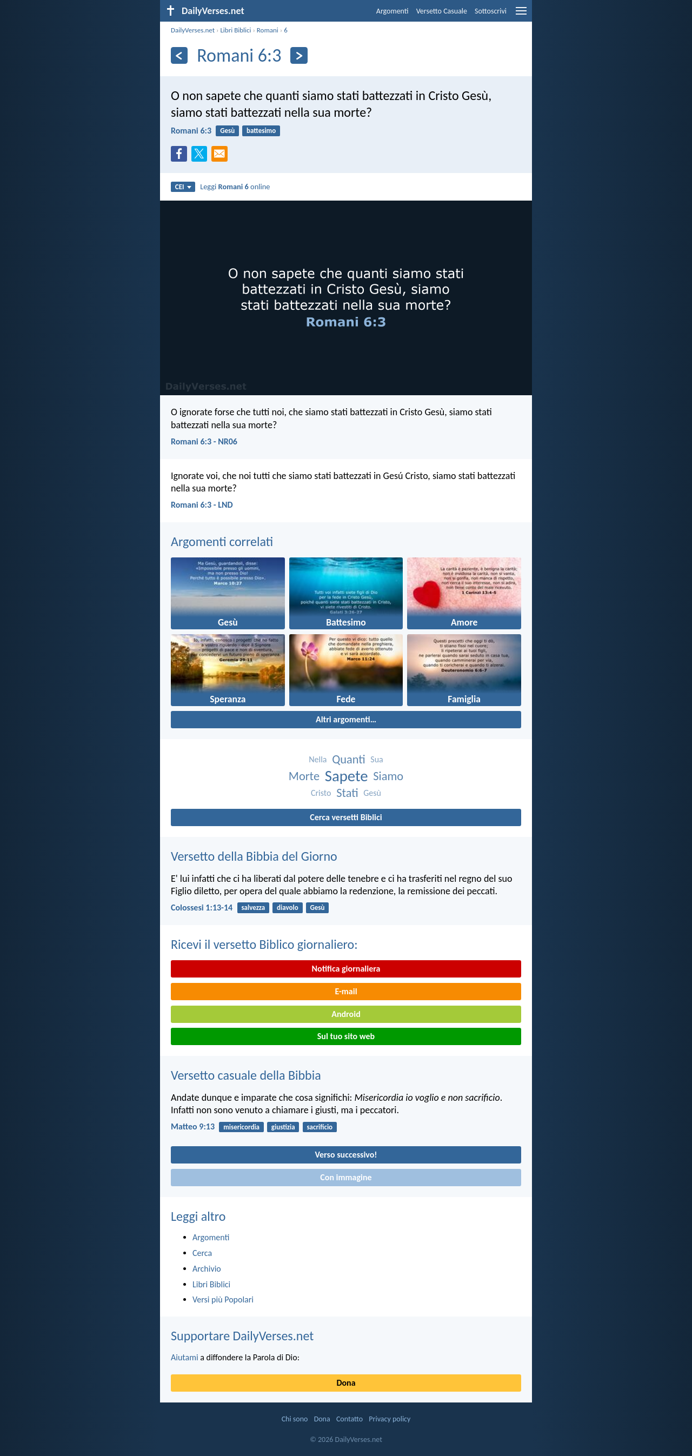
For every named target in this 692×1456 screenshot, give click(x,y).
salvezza (253, 907)
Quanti (348, 759)
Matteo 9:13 (193, 1126)
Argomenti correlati (222, 541)
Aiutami (184, 1357)
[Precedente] (179, 55)
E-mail (346, 991)
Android (345, 1014)
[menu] (521, 15)
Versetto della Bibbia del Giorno (254, 856)
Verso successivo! (346, 1154)
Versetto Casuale (441, 11)
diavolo (287, 907)
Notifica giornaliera (346, 968)
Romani (267, 30)
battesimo (261, 131)
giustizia (283, 1127)
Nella (318, 759)
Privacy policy (389, 1419)
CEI (183, 187)
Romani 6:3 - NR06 (204, 441)
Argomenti (392, 11)
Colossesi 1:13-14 (201, 907)
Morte (304, 776)
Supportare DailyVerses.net (242, 1336)
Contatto (349, 1419)
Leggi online (235, 186)
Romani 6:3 (191, 130)
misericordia (241, 1127)
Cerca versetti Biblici (346, 817)
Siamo (388, 776)
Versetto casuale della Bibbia (246, 1075)
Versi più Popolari (223, 1299)
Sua (376, 759)
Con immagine (345, 1177)
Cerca (202, 1253)
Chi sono (295, 1419)
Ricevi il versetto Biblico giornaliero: (264, 944)
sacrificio (319, 1127)
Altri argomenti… (346, 719)
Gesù (227, 131)
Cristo (321, 793)
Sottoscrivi (491, 11)
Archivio (206, 1269)
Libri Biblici (235, 30)
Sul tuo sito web (346, 1036)
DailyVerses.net (193, 30)
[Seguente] (298, 55)
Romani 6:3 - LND (202, 505)
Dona (345, 1383)
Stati (347, 793)
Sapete (346, 776)
